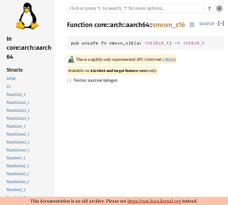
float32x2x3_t (18, 110)
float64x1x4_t (18, 182)
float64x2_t (16, 190)
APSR (11, 79)
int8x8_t (194, 43)
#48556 (168, 59)
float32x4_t (16, 126)
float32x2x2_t (18, 102)
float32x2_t (16, 94)
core (100, 25)
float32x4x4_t (18, 150)
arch (116, 25)
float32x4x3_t (18, 142)
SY (9, 86)
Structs (15, 70)
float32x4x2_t (18, 134)
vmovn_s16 (169, 25)
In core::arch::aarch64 (29, 47)
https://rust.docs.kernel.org (154, 201)
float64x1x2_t (18, 166)
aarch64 (137, 25)
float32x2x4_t (18, 118)
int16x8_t (157, 43)
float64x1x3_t (18, 174)
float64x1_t (16, 158)
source (206, 23)
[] (221, 23)
